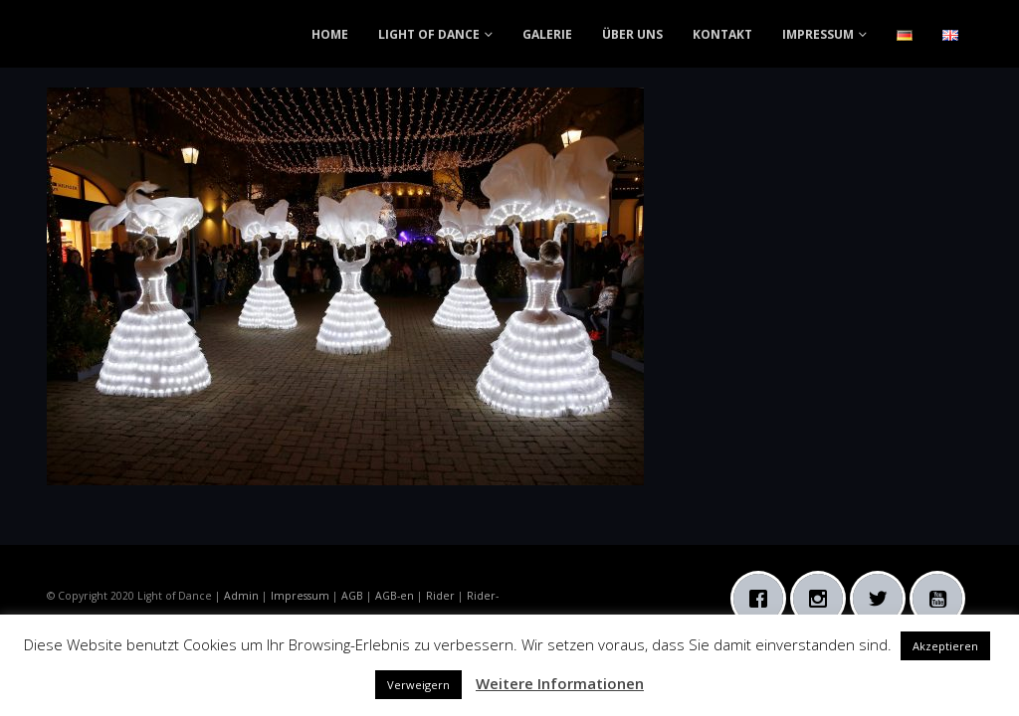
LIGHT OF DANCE (429, 34)
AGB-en (394, 596)
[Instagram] (823, 599)
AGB (352, 596)
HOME (329, 34)
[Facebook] (763, 599)
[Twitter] (883, 599)
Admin (241, 596)
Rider (440, 596)
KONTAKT (722, 34)
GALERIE (547, 34)
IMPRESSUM (818, 34)
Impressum (300, 596)
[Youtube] (942, 599)
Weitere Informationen (560, 683)
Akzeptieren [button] (945, 645)
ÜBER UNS (632, 34)
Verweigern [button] (418, 684)
